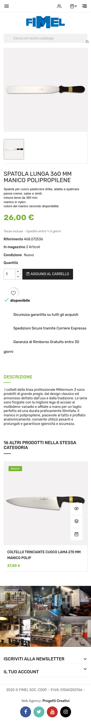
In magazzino (14, 247)
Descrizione (18, 377)
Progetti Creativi (56, 701)
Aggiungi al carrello (47, 274)
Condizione (13, 255)
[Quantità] (9, 274)
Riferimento (13, 239)
